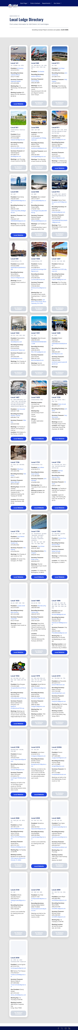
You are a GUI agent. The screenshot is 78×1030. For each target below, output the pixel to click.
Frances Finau (62, 538)
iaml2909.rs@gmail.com (59, 908)
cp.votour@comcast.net (38, 279)
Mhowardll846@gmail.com (38, 221)
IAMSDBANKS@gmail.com (18, 221)
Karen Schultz (35, 474)
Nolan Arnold (62, 404)
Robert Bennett (15, 482)
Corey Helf (14, 619)
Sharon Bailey (35, 81)
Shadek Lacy (14, 543)
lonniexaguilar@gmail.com (18, 968)
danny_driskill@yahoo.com (18, 995)
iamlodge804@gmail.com (38, 156)
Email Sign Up (24, 7)
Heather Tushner (15, 415)
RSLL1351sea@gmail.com (38, 352)
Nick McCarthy (42, 606)
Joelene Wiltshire (36, 76)
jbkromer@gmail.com (37, 360)
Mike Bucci (20, 469)
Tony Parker (41, 546)
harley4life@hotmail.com (59, 774)
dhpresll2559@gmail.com (38, 829)
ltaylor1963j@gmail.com (59, 139)
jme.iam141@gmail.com (38, 698)
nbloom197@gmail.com (17, 278)
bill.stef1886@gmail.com (59, 614)
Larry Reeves (20, 536)
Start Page (23, 3)
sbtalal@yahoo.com (16, 342)
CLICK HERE (64, 29)
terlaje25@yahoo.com (58, 766)
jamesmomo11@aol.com (18, 350)
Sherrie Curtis (56, 477)
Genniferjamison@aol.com (59, 847)
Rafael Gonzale (56, 551)
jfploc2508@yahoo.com (17, 828)
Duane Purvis (35, 619)
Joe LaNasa (41, 467)
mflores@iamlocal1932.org (18, 698)
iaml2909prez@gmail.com (59, 900)
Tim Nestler (41, 71)
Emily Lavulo (34, 559)
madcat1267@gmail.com (18, 140)
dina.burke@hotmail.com (18, 148)
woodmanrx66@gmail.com (39, 148)
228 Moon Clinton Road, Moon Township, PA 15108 (38, 301)
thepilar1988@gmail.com (59, 279)
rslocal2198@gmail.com (17, 769)
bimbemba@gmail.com (58, 212)
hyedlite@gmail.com (16, 358)
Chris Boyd (61, 68)
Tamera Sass (34, 612)
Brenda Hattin (56, 544)
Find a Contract (35, 3)
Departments (46, 3)
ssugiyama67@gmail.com (59, 758)
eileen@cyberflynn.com (58, 693)
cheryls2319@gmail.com (59, 701)
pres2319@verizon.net (58, 685)
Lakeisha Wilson (15, 75)
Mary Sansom (14, 612)
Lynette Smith (21, 606)
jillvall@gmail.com (16, 156)
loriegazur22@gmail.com (38, 756)
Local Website (18, 104)
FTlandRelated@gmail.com (59, 633)
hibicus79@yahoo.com (58, 158)
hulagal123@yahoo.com (38, 706)
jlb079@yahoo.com (57, 354)
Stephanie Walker (16, 81)
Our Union (57, 3)
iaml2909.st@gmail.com (59, 917)
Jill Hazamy (20, 68)
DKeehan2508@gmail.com (18, 847)
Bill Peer (60, 471)
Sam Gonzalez (21, 409)
